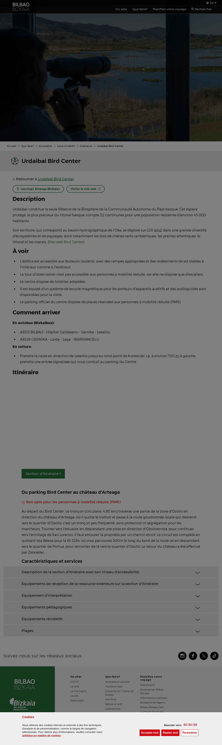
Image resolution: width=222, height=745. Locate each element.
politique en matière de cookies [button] (41, 735)
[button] (185, 724)
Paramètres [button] (190, 732)
